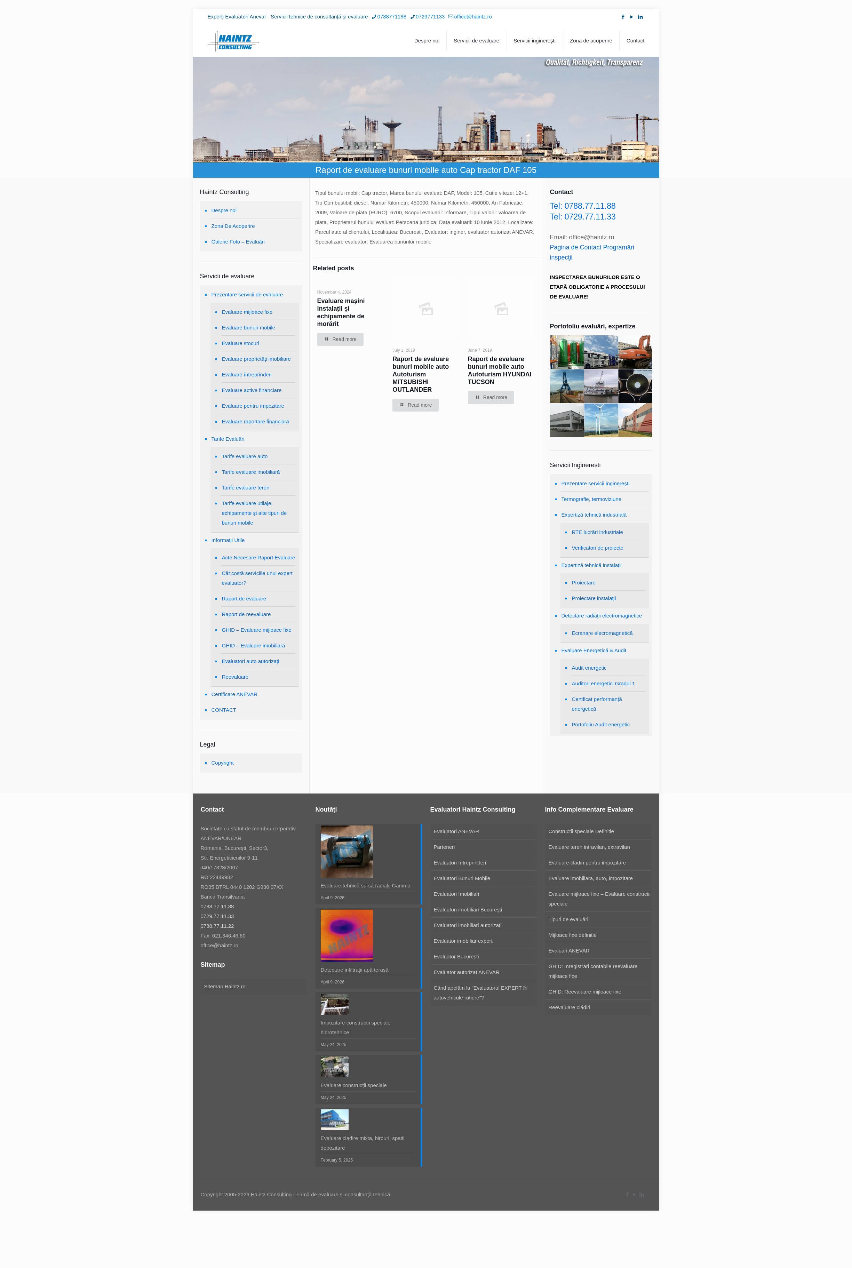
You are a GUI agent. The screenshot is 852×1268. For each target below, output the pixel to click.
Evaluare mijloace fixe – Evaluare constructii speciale (600, 899)
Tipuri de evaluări (569, 919)
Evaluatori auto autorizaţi (250, 661)
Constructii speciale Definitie (581, 831)
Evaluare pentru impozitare (253, 406)
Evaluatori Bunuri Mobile (462, 878)
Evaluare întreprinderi (247, 374)
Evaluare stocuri (241, 343)
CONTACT (224, 710)
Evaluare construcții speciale (354, 1085)
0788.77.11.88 (217, 906)
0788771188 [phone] (391, 16)
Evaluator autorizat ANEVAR (467, 972)
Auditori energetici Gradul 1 (603, 683)
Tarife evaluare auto (245, 456)
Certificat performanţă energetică (597, 704)
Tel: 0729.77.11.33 (583, 216)
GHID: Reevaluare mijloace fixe (585, 992)
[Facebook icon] (623, 17)
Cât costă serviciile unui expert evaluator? (257, 578)
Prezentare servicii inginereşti (596, 483)
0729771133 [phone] (430, 16)
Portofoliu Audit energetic (601, 724)
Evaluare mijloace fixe (247, 312)
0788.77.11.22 (217, 926)
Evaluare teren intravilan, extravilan (589, 847)
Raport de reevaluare (246, 614)
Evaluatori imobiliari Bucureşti (468, 909)
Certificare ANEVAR (234, 694)
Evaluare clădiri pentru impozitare (587, 863)
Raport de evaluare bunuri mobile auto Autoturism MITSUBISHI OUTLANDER (420, 374)
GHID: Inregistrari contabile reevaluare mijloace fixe (593, 971)
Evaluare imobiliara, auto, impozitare (591, 878)
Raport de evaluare (244, 598)
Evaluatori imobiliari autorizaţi (468, 925)
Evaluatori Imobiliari (456, 894)
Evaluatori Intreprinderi (460, 863)
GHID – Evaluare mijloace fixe (257, 630)
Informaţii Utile (228, 540)
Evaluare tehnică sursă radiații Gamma (366, 885)
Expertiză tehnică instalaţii (592, 565)
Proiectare (584, 582)
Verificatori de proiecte (597, 548)
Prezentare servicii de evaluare (247, 294)
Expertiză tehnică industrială (594, 515)
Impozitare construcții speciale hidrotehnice (356, 1027)
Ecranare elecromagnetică (602, 633)
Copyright (223, 763)
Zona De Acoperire (233, 226)
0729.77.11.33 (217, 916)
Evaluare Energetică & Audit (594, 650)
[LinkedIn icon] (640, 17)
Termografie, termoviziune (592, 499)
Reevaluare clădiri (569, 1007)
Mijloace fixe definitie (573, 935)
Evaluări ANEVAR (569, 951)
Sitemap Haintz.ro (225, 986)
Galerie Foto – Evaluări (238, 242)
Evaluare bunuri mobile (248, 327)
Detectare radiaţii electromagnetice (602, 616)
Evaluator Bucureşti (456, 956)
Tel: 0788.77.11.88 (583, 205)
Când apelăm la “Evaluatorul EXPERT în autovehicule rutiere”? (481, 992)
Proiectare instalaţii (594, 598)
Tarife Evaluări (228, 439)
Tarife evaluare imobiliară (251, 472)
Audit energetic (589, 668)
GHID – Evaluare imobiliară (253, 645)
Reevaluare (235, 677)
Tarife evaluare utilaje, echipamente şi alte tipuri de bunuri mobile (254, 513)
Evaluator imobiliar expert (463, 941)
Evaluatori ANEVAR (456, 831)
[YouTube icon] (632, 17)
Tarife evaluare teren (246, 488)
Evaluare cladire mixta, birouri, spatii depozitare (363, 1143)
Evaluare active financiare (252, 390)
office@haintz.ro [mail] (473, 16)
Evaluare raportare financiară (255, 421)
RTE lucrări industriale (597, 532)
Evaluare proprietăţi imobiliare (256, 359)
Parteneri (444, 847)
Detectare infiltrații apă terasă (355, 970)
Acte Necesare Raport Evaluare (258, 557)
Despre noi (224, 210)
